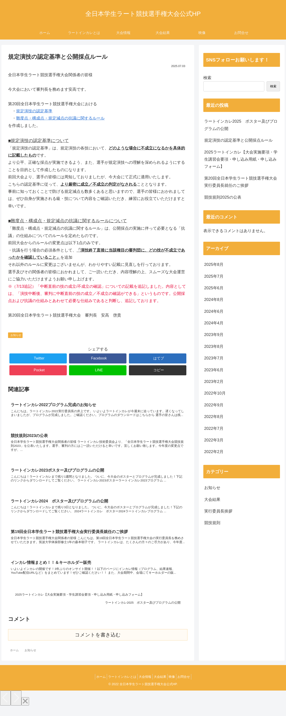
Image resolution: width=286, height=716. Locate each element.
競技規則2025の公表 (222, 197)
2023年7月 (213, 358)
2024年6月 (213, 311)
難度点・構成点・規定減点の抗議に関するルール (60, 118)
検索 (207, 78)
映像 (175, 686)
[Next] (16, 707)
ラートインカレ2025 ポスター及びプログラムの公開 (241, 125)
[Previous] (5, 707)
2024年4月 (213, 323)
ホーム (95, 686)
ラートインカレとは (119, 686)
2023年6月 (213, 370)
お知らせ (16, 335)
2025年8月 (213, 264)
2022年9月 (213, 405)
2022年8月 (213, 416)
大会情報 (144, 686)
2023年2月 (213, 381)
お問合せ (189, 686)
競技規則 (212, 523)
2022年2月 (213, 451)
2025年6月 (213, 288)
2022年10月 (215, 393)
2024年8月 (213, 299)
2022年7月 (213, 428)
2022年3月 (213, 440)
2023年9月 (213, 334)
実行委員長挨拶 (218, 511)
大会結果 (212, 499)
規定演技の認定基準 (34, 111)
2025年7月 (213, 276)
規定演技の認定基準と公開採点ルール (238, 140)
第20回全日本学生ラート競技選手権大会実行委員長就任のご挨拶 (240, 182)
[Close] (25, 710)
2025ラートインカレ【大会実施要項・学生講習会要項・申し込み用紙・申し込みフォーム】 (241, 159)
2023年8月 (213, 346)
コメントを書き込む (98, 644)
